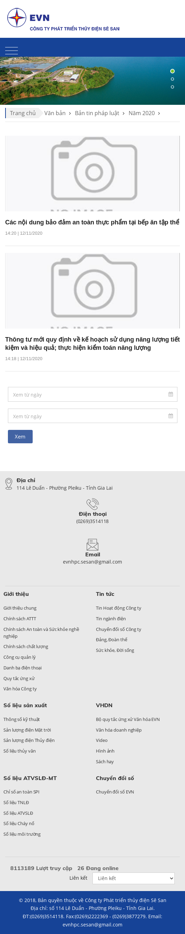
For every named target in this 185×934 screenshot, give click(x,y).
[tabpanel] (92, 79)
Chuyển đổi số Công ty (118, 629)
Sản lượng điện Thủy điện (29, 740)
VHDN (104, 705)
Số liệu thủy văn (19, 751)
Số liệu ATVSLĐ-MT (30, 778)
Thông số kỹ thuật (21, 719)
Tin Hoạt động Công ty (118, 608)
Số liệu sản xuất (25, 705)
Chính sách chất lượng (25, 646)
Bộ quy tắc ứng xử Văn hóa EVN (128, 719)
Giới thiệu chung (19, 608)
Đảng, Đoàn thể (111, 639)
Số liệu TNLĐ (16, 802)
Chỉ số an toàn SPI (21, 792)
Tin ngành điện (111, 618)
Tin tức (105, 593)
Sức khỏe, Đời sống (115, 650)
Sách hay (105, 761)
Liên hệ (145, 12)
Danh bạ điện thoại (22, 668)
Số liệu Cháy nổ (18, 823)
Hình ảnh (105, 751)
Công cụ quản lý (19, 657)
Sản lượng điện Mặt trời (27, 730)
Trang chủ (23, 113)
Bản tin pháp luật (97, 113)
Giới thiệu (16, 593)
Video (102, 740)
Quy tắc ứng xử (19, 678)
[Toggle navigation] (11, 50)
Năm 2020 (142, 113)
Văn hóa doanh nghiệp (119, 730)
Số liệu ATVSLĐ (18, 813)
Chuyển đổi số (115, 778)
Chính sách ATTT (19, 618)
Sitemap (170, 12)
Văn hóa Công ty (20, 689)
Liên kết (78, 878)
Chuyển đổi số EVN (115, 792)
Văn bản (55, 113)
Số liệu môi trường (22, 834)
